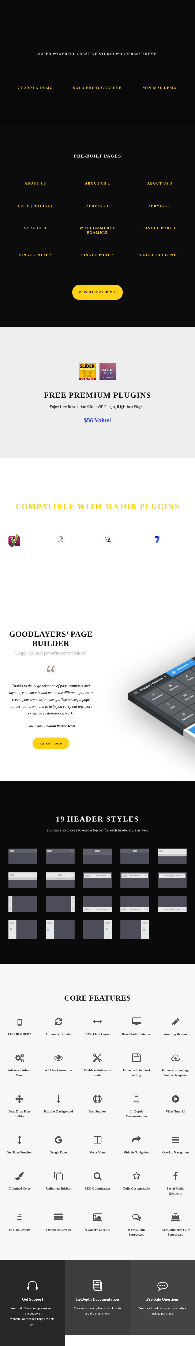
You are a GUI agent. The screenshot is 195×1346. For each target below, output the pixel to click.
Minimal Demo (160, 88)
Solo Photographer (97, 88)
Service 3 (35, 228)
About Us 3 (159, 183)
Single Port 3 (97, 255)
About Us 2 (97, 183)
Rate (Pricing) (35, 206)
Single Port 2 (35, 255)
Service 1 (97, 206)
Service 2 (160, 206)
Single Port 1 (159, 228)
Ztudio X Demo (35, 88)
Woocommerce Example (97, 230)
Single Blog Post (160, 255)
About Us (35, 183)
